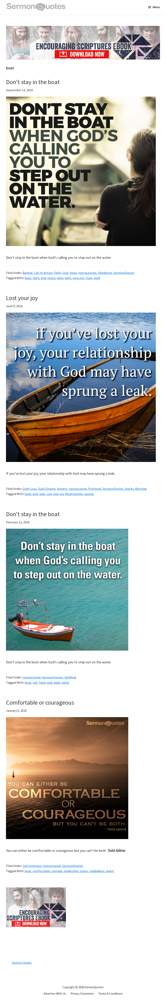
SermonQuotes (123, 273)
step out (78, 278)
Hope (73, 273)
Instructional (87, 273)
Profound (94, 489)
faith (36, 278)
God (65, 273)
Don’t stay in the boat (33, 82)
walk (97, 278)
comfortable (41, 871)
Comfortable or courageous (40, 702)
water (66, 682)
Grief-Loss (30, 489)
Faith (57, 273)
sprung (89, 494)
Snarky (129, 489)
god (43, 278)
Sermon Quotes (22, 963)
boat (28, 278)
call (35, 682)
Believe (28, 273)
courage (57, 871)
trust (88, 278)
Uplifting (70, 677)
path (68, 278)
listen (51, 278)
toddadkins (97, 871)
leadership (71, 871)
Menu (156, 7)
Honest (62, 489)
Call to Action (43, 273)
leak (42, 494)
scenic (84, 871)
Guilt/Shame (47, 489)
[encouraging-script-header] (83, 28)
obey (60, 278)
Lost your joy (22, 298)
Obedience (105, 273)
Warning (141, 489)
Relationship (74, 494)
